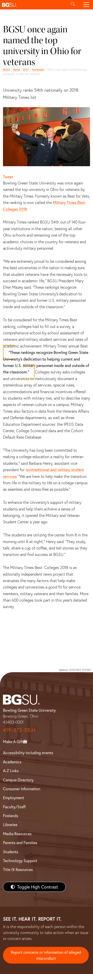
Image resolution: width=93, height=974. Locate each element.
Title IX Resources (18, 869)
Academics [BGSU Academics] (12, 761)
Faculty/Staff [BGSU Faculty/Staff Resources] (14, 806)
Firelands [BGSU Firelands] (10, 815)
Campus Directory (18, 779)
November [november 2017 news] (38, 69)
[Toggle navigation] (86, 4)
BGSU (6, 69)
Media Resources (17, 833)
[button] (33, 5)
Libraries (10, 824)
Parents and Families (20, 842)
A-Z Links (11, 770)
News (16, 69)
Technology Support (20, 860)
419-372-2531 (19, 730)
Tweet (8, 176)
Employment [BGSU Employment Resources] (13, 797)
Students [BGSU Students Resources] (10, 851)
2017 (26, 69)
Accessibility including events (28, 752)
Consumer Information (21, 788)
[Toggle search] (73, 4)
